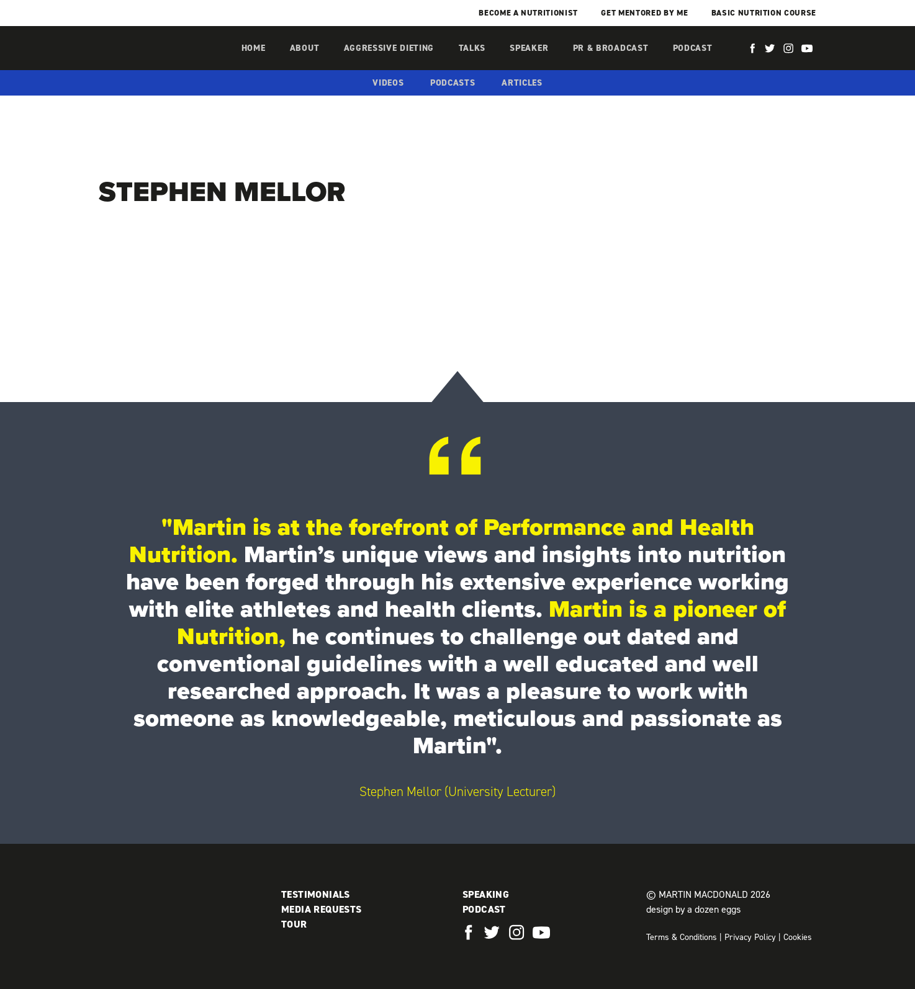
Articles (522, 83)
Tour (294, 924)
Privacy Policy (750, 937)
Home (253, 48)
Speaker (529, 48)
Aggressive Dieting (389, 48)
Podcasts (453, 83)
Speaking (485, 894)
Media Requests (321, 909)
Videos (387, 83)
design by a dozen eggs (693, 909)
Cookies (797, 937)
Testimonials (315, 894)
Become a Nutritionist (528, 12)
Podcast (693, 48)
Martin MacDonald (164, 61)
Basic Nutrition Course (763, 12)
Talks (472, 48)
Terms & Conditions (681, 937)
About (305, 48)
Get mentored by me (644, 12)
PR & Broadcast (611, 48)
